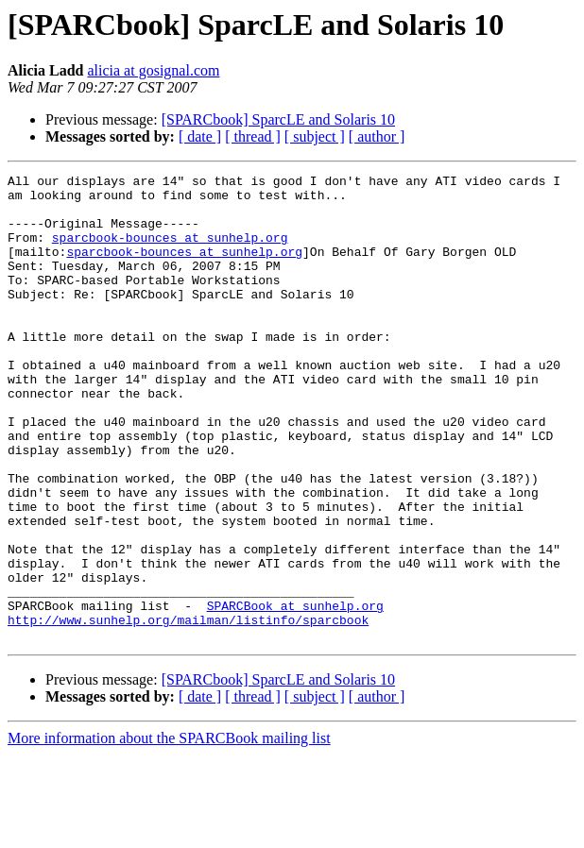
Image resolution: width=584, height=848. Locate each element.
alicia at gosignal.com (153, 70)
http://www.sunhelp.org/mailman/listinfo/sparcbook (188, 710)
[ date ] (200, 136)
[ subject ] (314, 136)
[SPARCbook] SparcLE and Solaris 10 (278, 119)
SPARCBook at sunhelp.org (295, 693)
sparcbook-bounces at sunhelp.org (170, 251)
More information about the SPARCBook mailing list (169, 831)
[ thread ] (253, 136)
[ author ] (377, 136)
